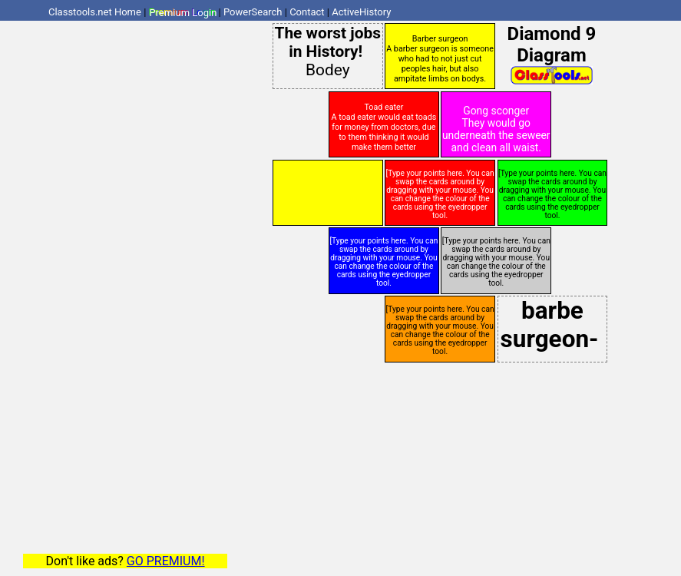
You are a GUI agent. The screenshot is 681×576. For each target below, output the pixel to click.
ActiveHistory (361, 12)
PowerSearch (253, 12)
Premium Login (183, 12)
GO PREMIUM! (166, 561)
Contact (306, 12)
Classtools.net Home (94, 12)
